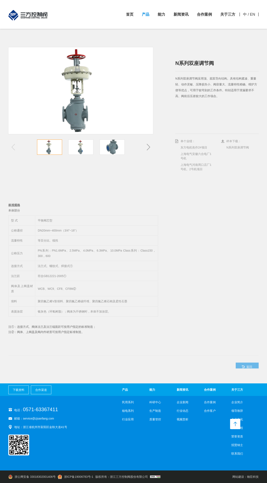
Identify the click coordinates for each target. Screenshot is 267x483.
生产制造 (155, 410)
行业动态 (182, 410)
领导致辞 (237, 410)
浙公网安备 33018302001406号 (32, 476)
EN (252, 14)
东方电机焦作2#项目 (194, 147)
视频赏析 (182, 419)
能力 (161, 14)
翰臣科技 (253, 476)
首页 (130, 14)
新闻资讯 (181, 14)
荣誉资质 (237, 436)
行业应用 (128, 419)
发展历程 (237, 428)
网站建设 (238, 476)
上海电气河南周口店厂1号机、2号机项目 (196, 167)
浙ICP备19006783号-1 (75, 476)
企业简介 (237, 402)
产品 (145, 14)
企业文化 (237, 419)
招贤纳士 (237, 445)
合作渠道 (41, 390)
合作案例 (204, 14)
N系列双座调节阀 (238, 147)
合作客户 (210, 410)
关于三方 (227, 14)
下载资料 (18, 390)
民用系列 (128, 402)
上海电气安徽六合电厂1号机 (196, 156)
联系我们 (237, 453)
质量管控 (155, 419)
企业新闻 (182, 402)
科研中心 (155, 402)
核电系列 (128, 410)
